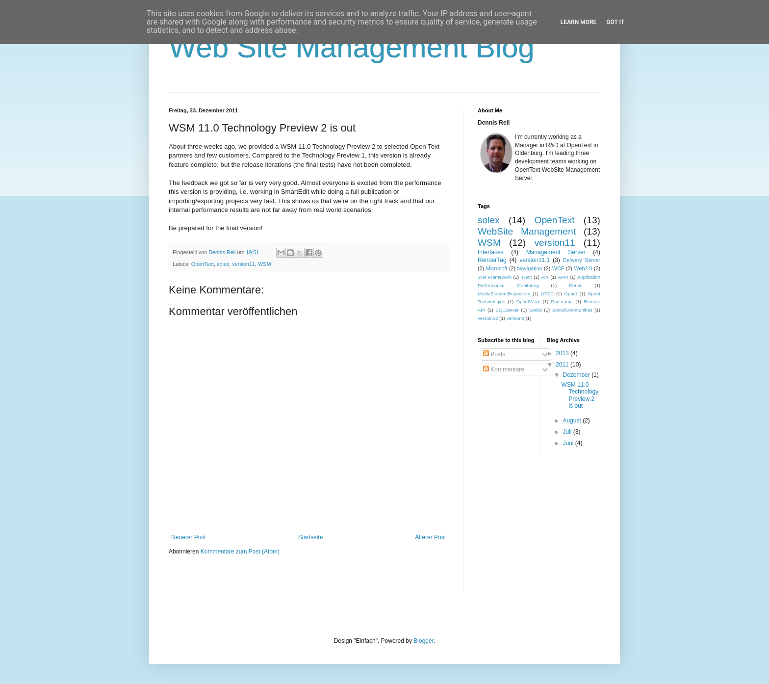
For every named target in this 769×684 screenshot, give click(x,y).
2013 (563, 353)
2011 (563, 364)
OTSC (547, 293)
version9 (515, 318)
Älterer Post (430, 537)
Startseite (310, 537)
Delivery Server (581, 260)
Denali (575, 285)
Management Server (556, 252)
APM (563, 277)
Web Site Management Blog (352, 47)
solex (223, 264)
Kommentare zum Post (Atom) (240, 551)
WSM (264, 264)
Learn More (579, 22)
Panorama (562, 301)
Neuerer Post (188, 537)
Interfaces (491, 252)
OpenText (202, 264)
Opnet (570, 293)
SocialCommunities (572, 310)
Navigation (529, 268)
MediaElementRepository (504, 293)
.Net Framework (495, 277)
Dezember (577, 374)
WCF (558, 268)
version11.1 (534, 260)
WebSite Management (527, 231)
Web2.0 (583, 268)
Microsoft (497, 268)
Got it (615, 22)
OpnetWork (528, 301)
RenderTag (492, 260)
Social (535, 310)
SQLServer (506, 310)
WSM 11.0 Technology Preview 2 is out (579, 395)
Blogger (423, 640)
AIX (544, 277)
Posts (494, 354)
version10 (488, 318)
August (573, 420)
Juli (568, 431)
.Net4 (526, 277)
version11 (243, 264)
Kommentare (503, 369)
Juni (569, 443)
